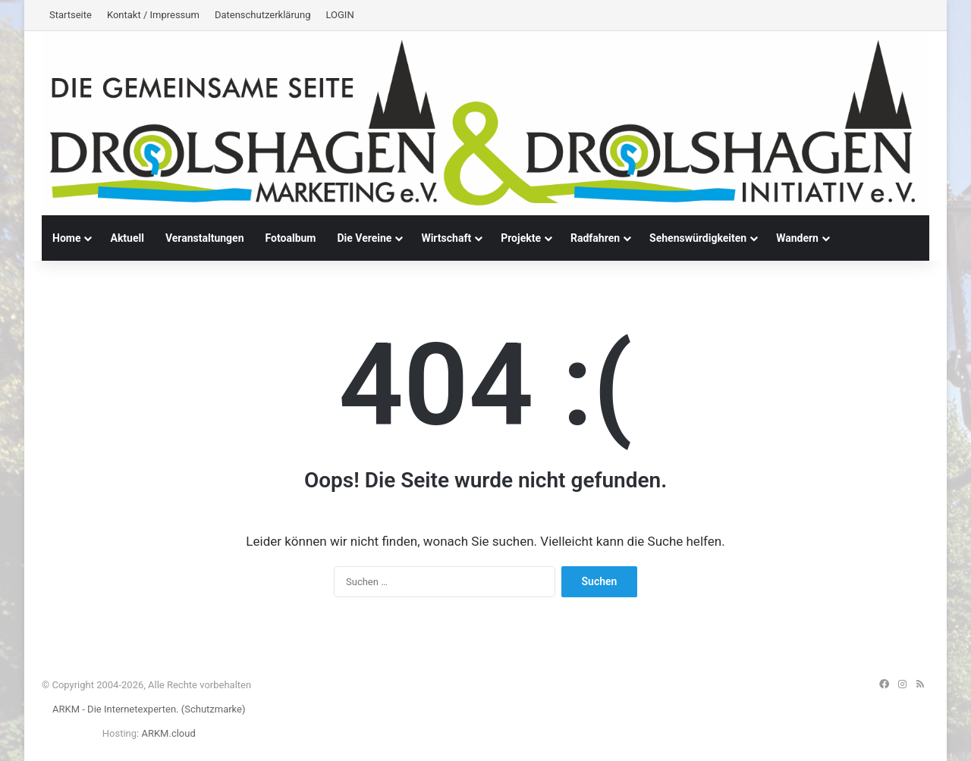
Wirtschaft (446, 238)
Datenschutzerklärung (263, 14)
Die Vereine (364, 238)
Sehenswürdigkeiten (697, 238)
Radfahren (595, 238)
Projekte (521, 238)
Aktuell (126, 238)
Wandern (797, 238)
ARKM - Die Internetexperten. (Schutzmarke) (148, 709)
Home (66, 238)
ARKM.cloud (168, 733)
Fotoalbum (291, 238)
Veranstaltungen (204, 238)
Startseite (70, 14)
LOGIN (339, 14)
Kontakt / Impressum (153, 14)
